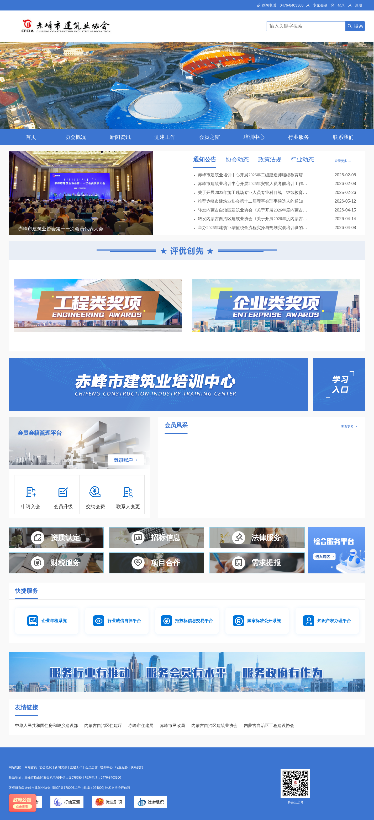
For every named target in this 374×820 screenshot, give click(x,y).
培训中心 (254, 137)
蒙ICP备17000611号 (67, 788)
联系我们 (343, 137)
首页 (31, 137)
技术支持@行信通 (117, 788)
